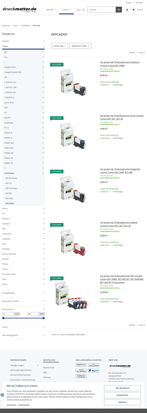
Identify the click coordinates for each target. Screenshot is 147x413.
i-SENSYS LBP (10, 87)
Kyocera (5, 218)
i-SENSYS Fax (10, 82)
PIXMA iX (8, 138)
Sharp (5, 269)
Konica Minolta (9, 254)
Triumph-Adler (9, 274)
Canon (5, 46)
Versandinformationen (20, 375)
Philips (5, 264)
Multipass (8, 122)
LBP (6, 107)
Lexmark (6, 223)
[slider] (3, 318)
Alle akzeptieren (122, 388)
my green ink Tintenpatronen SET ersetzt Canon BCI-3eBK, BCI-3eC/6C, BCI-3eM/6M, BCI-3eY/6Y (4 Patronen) (122, 279)
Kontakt (139, 2)
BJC (5, 52)
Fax (5, 57)
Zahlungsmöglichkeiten (21, 370)
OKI (3, 228)
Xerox (4, 284)
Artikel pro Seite (79, 46)
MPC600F (9, 203)
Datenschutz (48, 367)
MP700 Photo (11, 178)
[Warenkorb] (137, 9)
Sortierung (58, 46)
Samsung (6, 233)
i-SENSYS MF (10, 92)
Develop (6, 249)
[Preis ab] (8, 314)
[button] (127, 9)
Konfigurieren (122, 395)
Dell (4, 244)
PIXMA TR (8, 158)
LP (5, 112)
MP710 (8, 183)
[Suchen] (101, 10)
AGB (45, 372)
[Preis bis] (33, 314)
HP (3, 213)
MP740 (8, 193)
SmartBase (9, 173)
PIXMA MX (8, 153)
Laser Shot (9, 102)
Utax (4, 279)
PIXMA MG (9, 143)
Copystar (6, 238)
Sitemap (47, 377)
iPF (5, 77)
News (128, 2)
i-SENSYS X (9, 97)
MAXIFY (7, 117)
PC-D (6, 127)
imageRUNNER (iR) (12, 72)
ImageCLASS (10, 67)
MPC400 (9, 198)
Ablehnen (122, 402)
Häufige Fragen (17, 365)
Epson (5, 208)
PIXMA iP (8, 132)
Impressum (11, 405)
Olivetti (5, 259)
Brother (5, 41)
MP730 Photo (11, 188)
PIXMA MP (8, 148)
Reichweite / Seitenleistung (22, 379)
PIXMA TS (8, 163)
